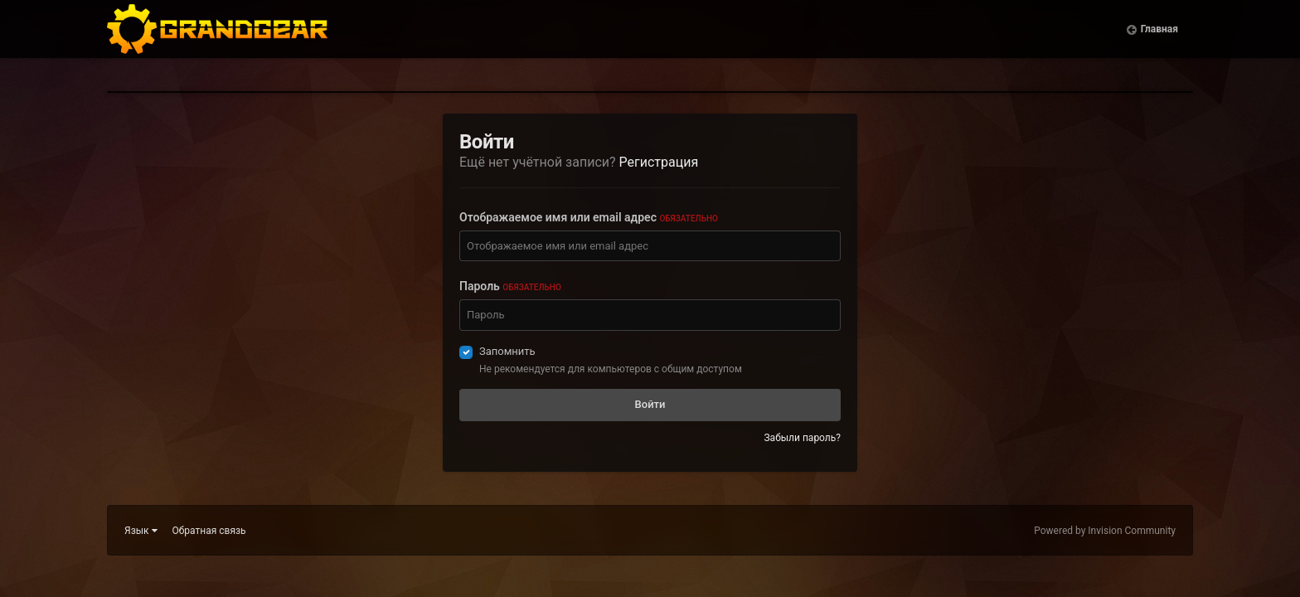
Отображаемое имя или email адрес (588, 217)
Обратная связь (209, 530)
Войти (650, 404)
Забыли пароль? (802, 438)
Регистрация (659, 162)
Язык (141, 530)
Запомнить (507, 351)
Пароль (510, 286)
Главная (1159, 41)
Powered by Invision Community (1105, 530)
